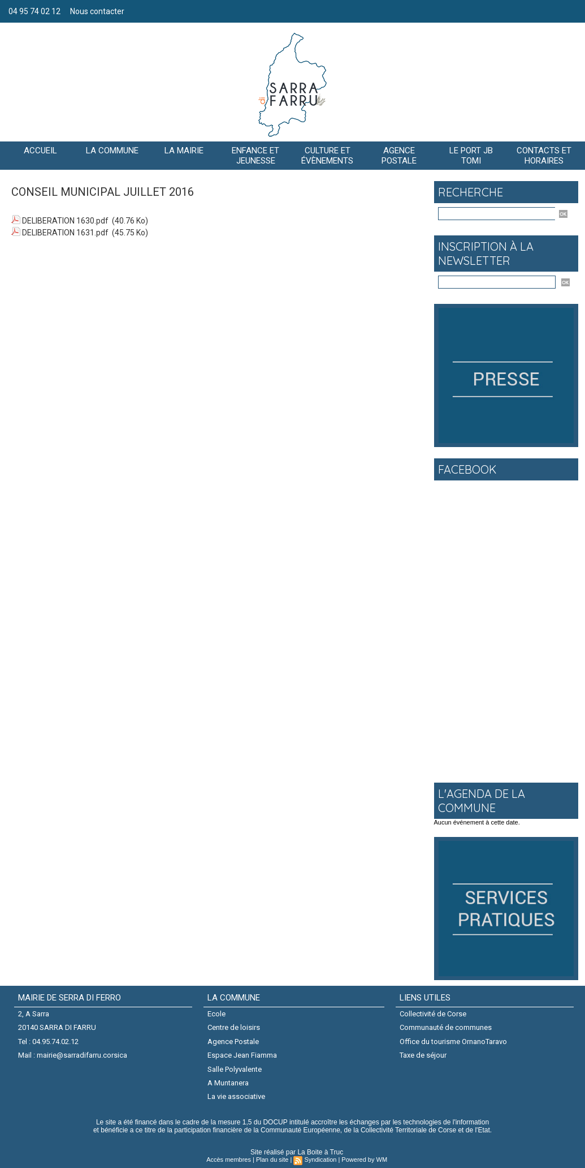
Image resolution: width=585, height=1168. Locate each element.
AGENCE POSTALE (399, 155)
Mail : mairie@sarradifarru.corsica (72, 1055)
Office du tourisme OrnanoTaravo (453, 1041)
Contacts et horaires (544, 155)
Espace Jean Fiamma (242, 1055)
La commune (112, 150)
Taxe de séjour (423, 1055)
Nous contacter (97, 11)
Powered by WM (364, 1159)
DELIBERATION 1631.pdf (65, 232)
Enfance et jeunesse (255, 155)
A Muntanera (228, 1083)
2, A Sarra (33, 1014)
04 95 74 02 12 (35, 11)
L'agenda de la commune (481, 801)
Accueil (40, 150)
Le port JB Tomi (471, 155)
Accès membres (228, 1159)
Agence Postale (233, 1041)
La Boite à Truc (320, 1152)
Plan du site (272, 1159)
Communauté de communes (446, 1027)
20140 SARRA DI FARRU (57, 1027)
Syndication (321, 1159)
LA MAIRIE (183, 150)
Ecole (216, 1014)
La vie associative (236, 1096)
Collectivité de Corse (433, 1014)
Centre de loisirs (233, 1027)
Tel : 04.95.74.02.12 (48, 1041)
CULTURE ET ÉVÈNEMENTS (327, 155)
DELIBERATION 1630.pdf (65, 220)
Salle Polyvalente (234, 1069)
